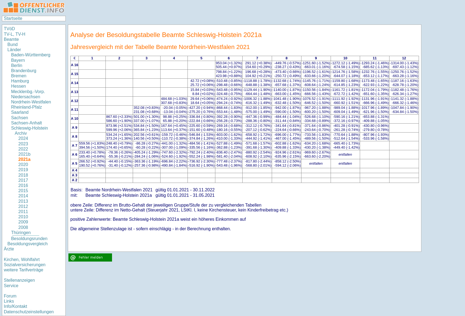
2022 (23, 149)
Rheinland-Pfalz (26, 107)
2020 (23, 164)
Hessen (18, 86)
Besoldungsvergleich (27, 243)
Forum (10, 296)
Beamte (11, 39)
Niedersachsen (25, 96)
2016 (23, 185)
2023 (23, 144)
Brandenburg (24, 70)
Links (9, 301)
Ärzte (9, 249)
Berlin (16, 65)
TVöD (9, 28)
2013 (23, 201)
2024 (23, 138)
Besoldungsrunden (29, 238)
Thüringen (21, 232)
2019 (23, 169)
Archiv (21, 133)
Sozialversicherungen (25, 264)
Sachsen (19, 117)
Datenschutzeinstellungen (29, 311)
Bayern (18, 60)
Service (11, 285)
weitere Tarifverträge (23, 270)
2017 (23, 180)
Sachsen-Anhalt (26, 123)
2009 (23, 222)
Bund (12, 44)
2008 (23, 227)
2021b (24, 154)
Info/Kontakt (15, 306)
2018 (23, 175)
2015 (23, 190)
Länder (14, 49)
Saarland (20, 112)
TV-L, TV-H (14, 34)
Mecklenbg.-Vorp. (28, 91)
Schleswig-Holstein (29, 128)
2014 (23, 196)
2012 (23, 206)
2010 (23, 216)
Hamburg (20, 81)
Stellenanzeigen (19, 280)
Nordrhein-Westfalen (31, 102)
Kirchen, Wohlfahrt (22, 259)
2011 (23, 211)
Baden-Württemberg (30, 55)
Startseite (13, 18)
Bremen (18, 75)
